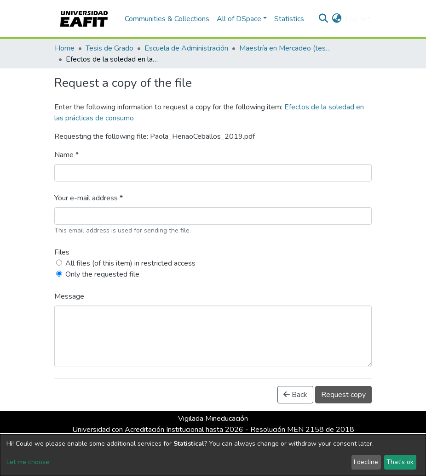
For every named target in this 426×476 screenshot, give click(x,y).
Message (69, 296)
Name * (66, 155)
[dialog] (213, 455)
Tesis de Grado (109, 48)
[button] (337, 18)
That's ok (400, 462)
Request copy (343, 395)
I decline (366, 462)
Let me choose (27, 462)
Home (65, 48)
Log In (355, 19)
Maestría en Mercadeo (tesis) (285, 48)
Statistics (289, 19)
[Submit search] (323, 18)
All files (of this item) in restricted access (130, 263)
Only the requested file (102, 274)
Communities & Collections (167, 19)
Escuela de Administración (186, 48)
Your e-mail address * (88, 198)
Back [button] (295, 395)
